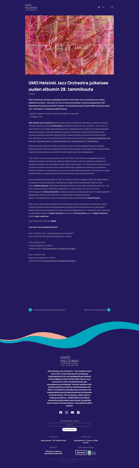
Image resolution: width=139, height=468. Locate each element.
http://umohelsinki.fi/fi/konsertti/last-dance (59, 250)
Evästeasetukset (88, 460)
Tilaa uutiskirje (69, 430)
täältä (53, 222)
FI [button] (103, 8)
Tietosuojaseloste (74, 460)
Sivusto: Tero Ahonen (69, 462)
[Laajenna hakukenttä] (108, 8)
